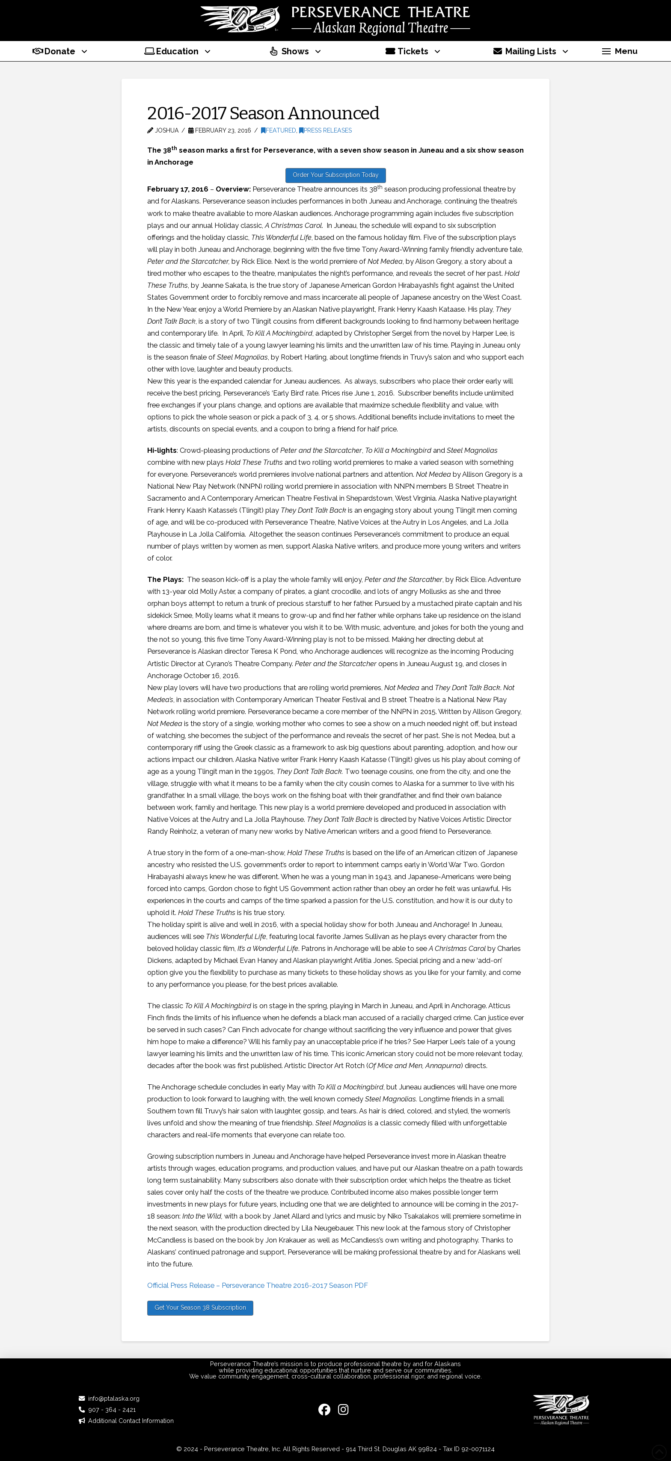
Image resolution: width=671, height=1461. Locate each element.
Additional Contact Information (131, 1420)
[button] (620, 51)
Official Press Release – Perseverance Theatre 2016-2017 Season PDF (257, 1285)
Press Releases (325, 130)
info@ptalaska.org (114, 1398)
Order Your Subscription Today (336, 174)
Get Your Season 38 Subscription (200, 1307)
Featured (278, 130)
